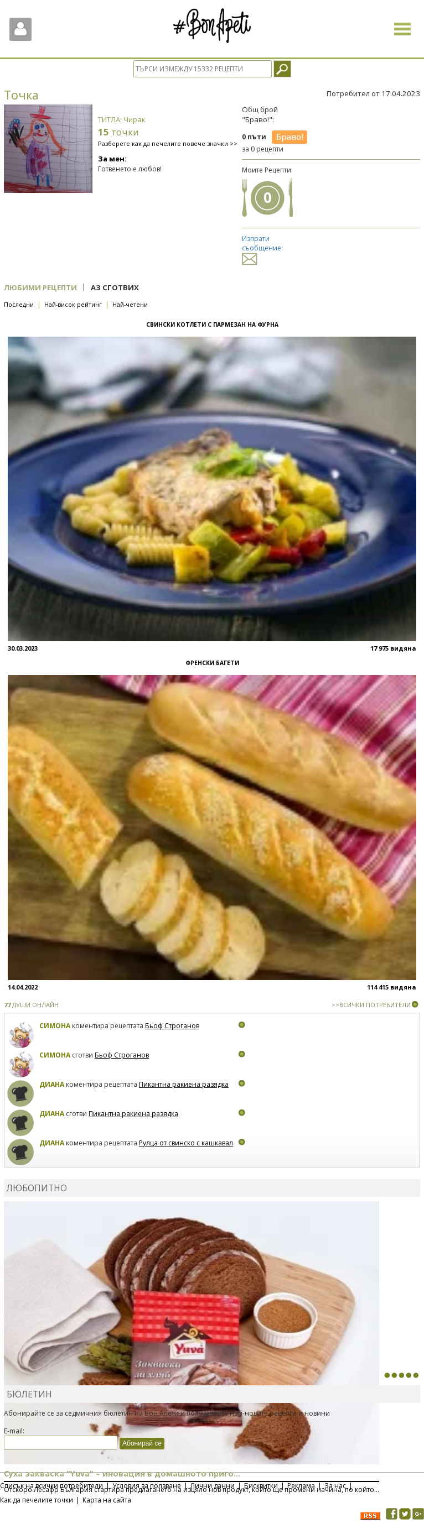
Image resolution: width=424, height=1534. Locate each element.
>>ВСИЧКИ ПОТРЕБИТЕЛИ (371, 1005)
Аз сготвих (115, 287)
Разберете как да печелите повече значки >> (167, 143)
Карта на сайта (106, 1500)
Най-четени (130, 304)
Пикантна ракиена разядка (184, 1084)
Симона (54, 1025)
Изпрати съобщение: (262, 248)
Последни (19, 304)
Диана (51, 1084)
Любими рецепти (40, 287)
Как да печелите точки (36, 1500)
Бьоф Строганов (172, 1025)
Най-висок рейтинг (73, 304)
